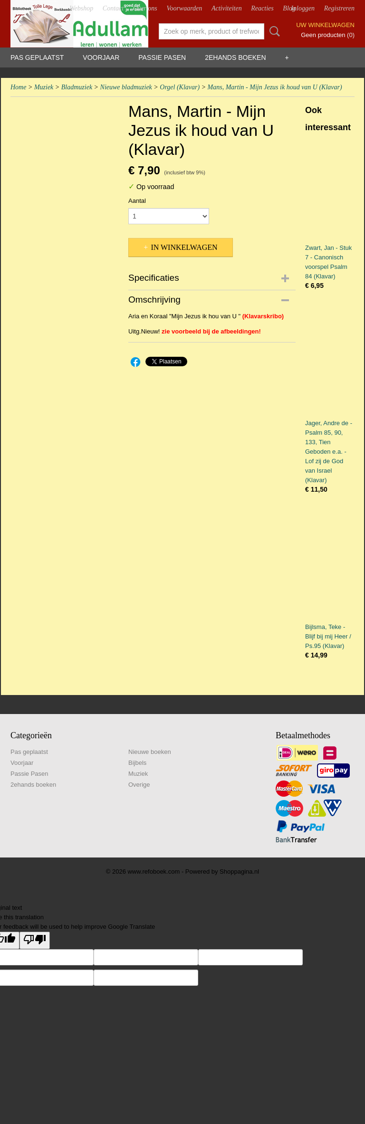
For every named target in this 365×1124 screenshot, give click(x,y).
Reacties (262, 8)
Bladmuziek (76, 87)
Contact (113, 8)
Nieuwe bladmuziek (126, 87)
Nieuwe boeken (149, 751)
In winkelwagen (184, 247)
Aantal (137, 200)
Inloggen (303, 8)
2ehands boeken (235, 57)
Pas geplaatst (37, 57)
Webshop (81, 8)
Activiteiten (226, 8)
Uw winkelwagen (325, 25)
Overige (139, 784)
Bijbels (137, 762)
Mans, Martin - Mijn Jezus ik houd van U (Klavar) (275, 87)
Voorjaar (101, 57)
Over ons (145, 8)
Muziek (43, 87)
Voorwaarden (184, 8)
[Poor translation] (34, 940)
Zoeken (273, 31)
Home (18, 87)
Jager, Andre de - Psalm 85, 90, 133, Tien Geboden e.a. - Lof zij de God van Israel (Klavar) (328, 451)
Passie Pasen (162, 57)
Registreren (339, 8)
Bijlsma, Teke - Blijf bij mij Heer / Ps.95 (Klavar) (328, 636)
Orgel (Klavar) (180, 87)
